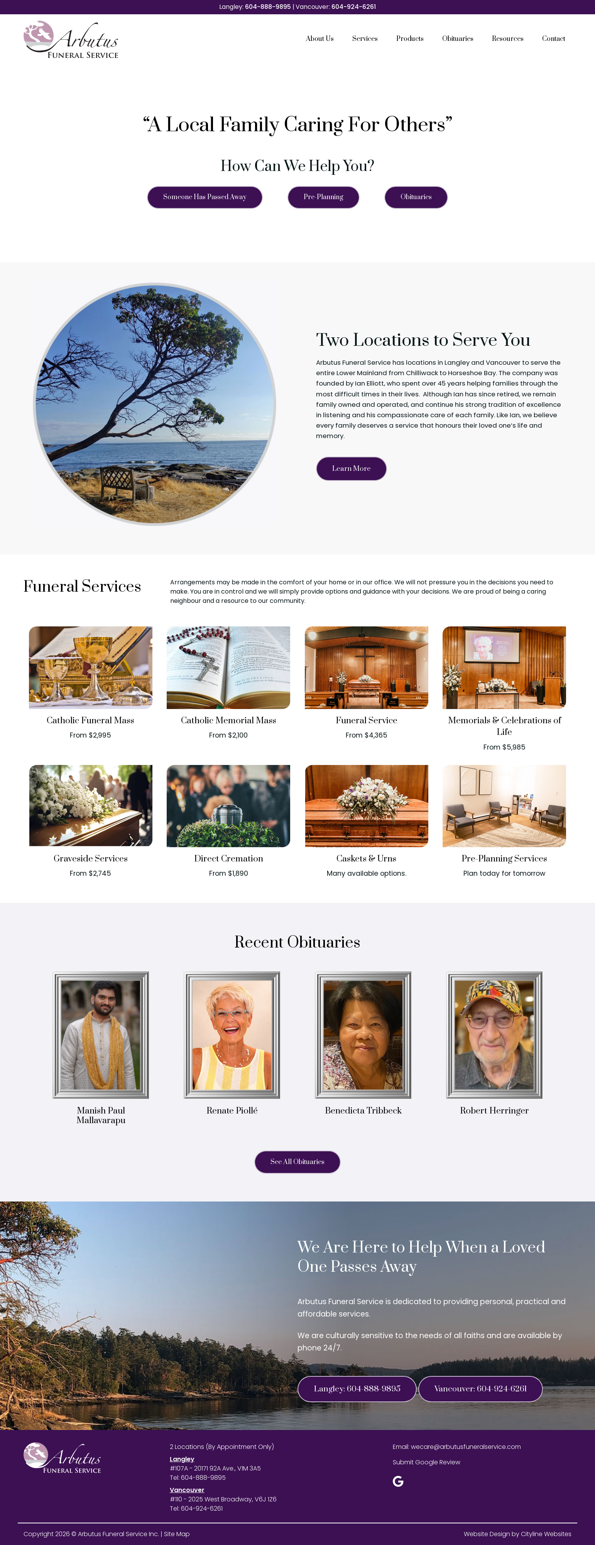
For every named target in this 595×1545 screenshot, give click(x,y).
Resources (508, 39)
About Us (320, 39)
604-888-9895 (268, 6)
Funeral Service (366, 720)
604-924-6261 (353, 6)
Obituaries (457, 39)
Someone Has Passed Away (205, 197)
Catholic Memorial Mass (228, 720)
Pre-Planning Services (504, 859)
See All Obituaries (297, 1162)
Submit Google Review (426, 1462)
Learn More (351, 468)
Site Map (177, 1534)
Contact (553, 39)
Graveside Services (91, 859)
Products (410, 39)
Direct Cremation (228, 859)
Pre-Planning (323, 197)
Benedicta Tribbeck (363, 1111)
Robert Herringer (494, 1111)
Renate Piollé (232, 1111)
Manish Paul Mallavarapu (100, 1115)
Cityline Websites (546, 1534)
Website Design (487, 1534)
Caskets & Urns (366, 859)
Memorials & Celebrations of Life (504, 726)
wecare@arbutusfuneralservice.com (466, 1446)
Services (365, 39)
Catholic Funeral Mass (90, 720)
